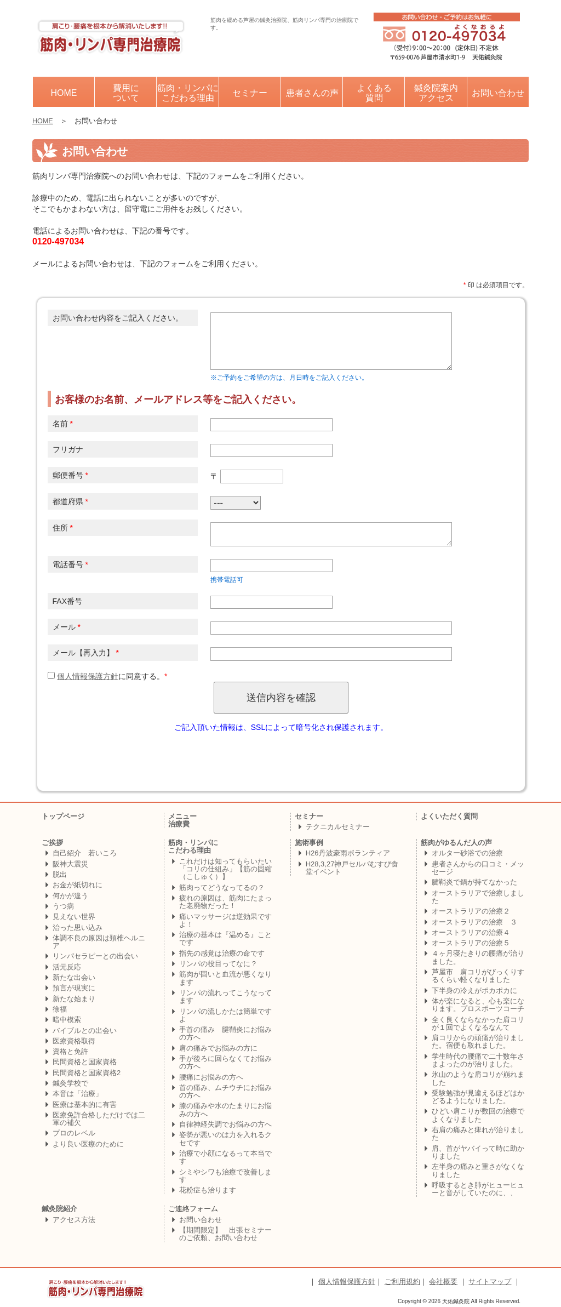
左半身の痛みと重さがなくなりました (478, 1170)
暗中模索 (67, 1019)
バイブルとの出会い (85, 1030)
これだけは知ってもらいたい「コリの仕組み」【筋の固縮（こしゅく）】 (225, 869)
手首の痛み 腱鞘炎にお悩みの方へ (225, 1033)
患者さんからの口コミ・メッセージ (478, 868)
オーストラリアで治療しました (478, 897)
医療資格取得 (74, 1041)
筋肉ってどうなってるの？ (222, 887)
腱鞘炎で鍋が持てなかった (474, 882)
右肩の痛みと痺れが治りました (478, 1134)
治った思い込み (77, 927)
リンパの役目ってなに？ (218, 964)
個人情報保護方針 (87, 676)
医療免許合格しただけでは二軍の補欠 (99, 1119)
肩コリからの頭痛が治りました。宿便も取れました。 (478, 1041)
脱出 (60, 874)
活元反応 (67, 967)
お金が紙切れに (77, 885)
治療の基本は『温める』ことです (225, 938)
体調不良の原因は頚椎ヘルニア (99, 942)
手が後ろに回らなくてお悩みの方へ (225, 1062)
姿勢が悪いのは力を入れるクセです (225, 1138)
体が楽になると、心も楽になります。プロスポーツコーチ (478, 1005)
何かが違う (70, 896)
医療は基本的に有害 (85, 1104)
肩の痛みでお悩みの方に (218, 1048)
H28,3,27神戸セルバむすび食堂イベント (352, 868)
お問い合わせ (200, 1219)
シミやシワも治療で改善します (225, 1176)
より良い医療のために (88, 1144)
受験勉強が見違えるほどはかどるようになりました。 (478, 1097)
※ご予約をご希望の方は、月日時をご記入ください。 (289, 377)
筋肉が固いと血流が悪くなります (225, 978)
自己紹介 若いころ (85, 853)
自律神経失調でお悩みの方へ (225, 1124)
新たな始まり (74, 999)
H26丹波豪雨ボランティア (348, 853)
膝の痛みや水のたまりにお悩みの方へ (225, 1109)
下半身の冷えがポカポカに (474, 990)
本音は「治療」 (77, 1093)
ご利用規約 (402, 1281)
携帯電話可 (226, 580)
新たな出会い (74, 977)
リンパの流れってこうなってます (225, 996)
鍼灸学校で (70, 1083)
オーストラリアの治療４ (471, 932)
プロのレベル (74, 1133)
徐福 (60, 1009)
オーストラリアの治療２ (471, 911)
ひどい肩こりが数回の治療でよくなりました (478, 1115)
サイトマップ (489, 1281)
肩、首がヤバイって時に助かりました (478, 1152)
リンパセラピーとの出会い (95, 956)
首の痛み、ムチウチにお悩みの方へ (225, 1091)
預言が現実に (74, 988)
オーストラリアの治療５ (471, 943)
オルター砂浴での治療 (467, 853)
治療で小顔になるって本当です (225, 1157)
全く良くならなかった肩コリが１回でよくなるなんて (478, 1023)
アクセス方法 (74, 1219)
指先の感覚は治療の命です (222, 953)
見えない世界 (74, 916)
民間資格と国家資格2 (87, 1073)
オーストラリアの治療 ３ (474, 922)
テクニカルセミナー (338, 827)
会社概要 (443, 1281)
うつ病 (63, 906)
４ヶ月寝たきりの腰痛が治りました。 (478, 957)
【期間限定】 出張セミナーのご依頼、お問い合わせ (225, 1234)
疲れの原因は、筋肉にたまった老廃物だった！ (225, 902)
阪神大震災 (70, 864)
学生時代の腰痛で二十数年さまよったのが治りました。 (478, 1060)
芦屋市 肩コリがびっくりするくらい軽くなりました (478, 976)
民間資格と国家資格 (85, 1062)
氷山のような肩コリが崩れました (478, 1078)
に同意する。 (106, 676)
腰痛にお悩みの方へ (211, 1077)
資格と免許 (70, 1051)
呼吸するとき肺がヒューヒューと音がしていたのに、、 (478, 1189)
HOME (42, 121)
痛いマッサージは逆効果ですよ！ (225, 920)
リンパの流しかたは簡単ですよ (225, 1015)
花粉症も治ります (207, 1190)
